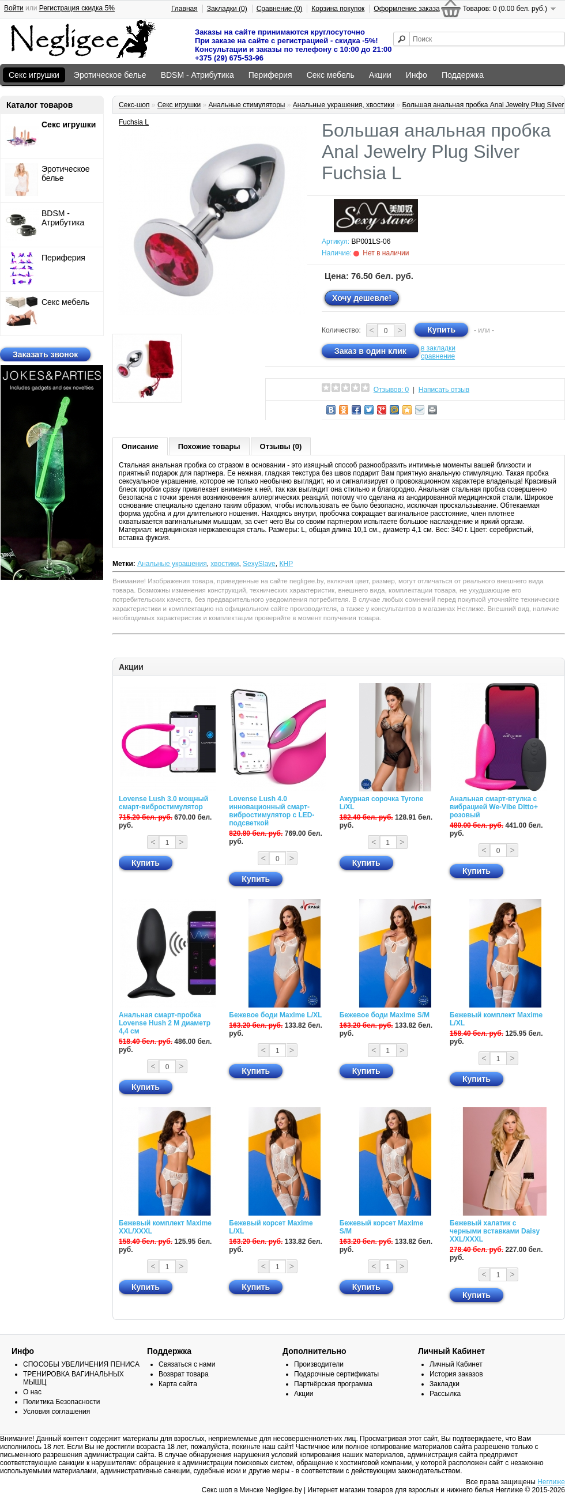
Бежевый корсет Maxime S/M (381, 1227)
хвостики (224, 564)
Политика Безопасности (61, 1402)
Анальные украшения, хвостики (343, 105)
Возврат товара (184, 1374)
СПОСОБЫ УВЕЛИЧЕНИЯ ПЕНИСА (81, 1364)
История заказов (456, 1374)
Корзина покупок (337, 9)
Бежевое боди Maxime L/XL (275, 1015)
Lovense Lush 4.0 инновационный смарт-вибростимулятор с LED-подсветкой (271, 811)
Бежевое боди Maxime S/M (385, 1015)
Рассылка (445, 1394)
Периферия (270, 75)
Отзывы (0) (281, 446)
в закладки (438, 348)
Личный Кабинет (456, 1364)
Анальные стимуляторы (246, 105)
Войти (14, 8)
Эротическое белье (110, 75)
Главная (184, 9)
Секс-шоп (134, 105)
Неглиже (551, 1482)
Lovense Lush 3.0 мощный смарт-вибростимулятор (163, 803)
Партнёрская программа (333, 1384)
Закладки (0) (227, 9)
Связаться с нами (187, 1364)
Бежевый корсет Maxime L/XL (270, 1227)
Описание (140, 446)
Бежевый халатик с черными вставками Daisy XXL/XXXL (495, 1231)
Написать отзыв (444, 390)
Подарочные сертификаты (336, 1374)
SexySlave (259, 564)
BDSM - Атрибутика (197, 75)
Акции (380, 75)
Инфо (416, 75)
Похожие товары (209, 446)
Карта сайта (178, 1384)
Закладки (444, 1384)
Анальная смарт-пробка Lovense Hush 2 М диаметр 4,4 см (164, 1023)
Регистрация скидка (77, 8)
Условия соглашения (56, 1412)
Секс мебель (331, 75)
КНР (286, 564)
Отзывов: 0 (391, 390)
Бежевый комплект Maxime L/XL (496, 1019)
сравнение (438, 356)
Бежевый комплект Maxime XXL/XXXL (165, 1227)
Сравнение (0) (280, 9)
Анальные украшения (172, 564)
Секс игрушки (34, 75)
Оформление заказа (406, 9)
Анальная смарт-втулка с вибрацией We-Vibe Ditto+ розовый (494, 807)
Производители (319, 1364)
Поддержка (463, 75)
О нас (32, 1392)
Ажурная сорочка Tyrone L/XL (382, 803)
